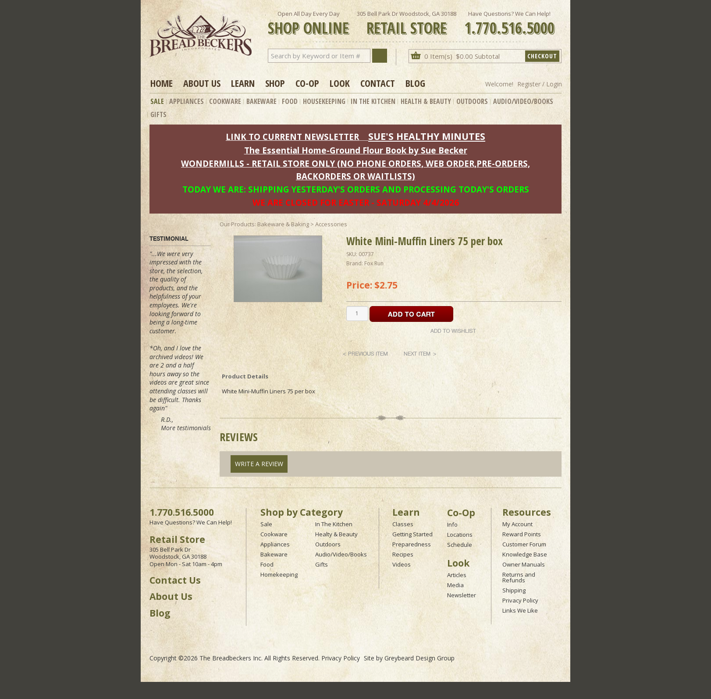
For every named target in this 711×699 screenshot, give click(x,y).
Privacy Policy (520, 600)
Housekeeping (324, 101)
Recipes (402, 554)
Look (340, 83)
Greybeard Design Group (419, 658)
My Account (517, 524)
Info (452, 524)
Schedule (459, 545)
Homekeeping (279, 574)
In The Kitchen (373, 101)
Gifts (158, 114)
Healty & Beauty (336, 534)
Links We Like (520, 610)
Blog (415, 83)
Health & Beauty (426, 101)
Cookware (225, 101)
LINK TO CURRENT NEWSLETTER (292, 136)
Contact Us (175, 580)
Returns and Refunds (518, 577)
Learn (243, 83)
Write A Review (259, 464)
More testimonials (186, 428)
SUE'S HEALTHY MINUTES (426, 136)
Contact (377, 83)
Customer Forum (524, 544)
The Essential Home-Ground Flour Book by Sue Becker (355, 150)
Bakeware (261, 101)
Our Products (237, 224)
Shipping (514, 590)
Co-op (307, 83)
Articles (456, 575)
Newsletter (461, 595)
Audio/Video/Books (523, 101)
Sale (157, 101)
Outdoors (472, 101)
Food (290, 101)
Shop (275, 83)
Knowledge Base (524, 554)
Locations (460, 535)
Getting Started (412, 534)
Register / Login (539, 84)
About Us (201, 83)
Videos (401, 564)
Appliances (186, 101)
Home (161, 83)
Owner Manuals (523, 564)
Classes (402, 524)
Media (455, 585)
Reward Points (521, 534)
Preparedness (411, 544)
